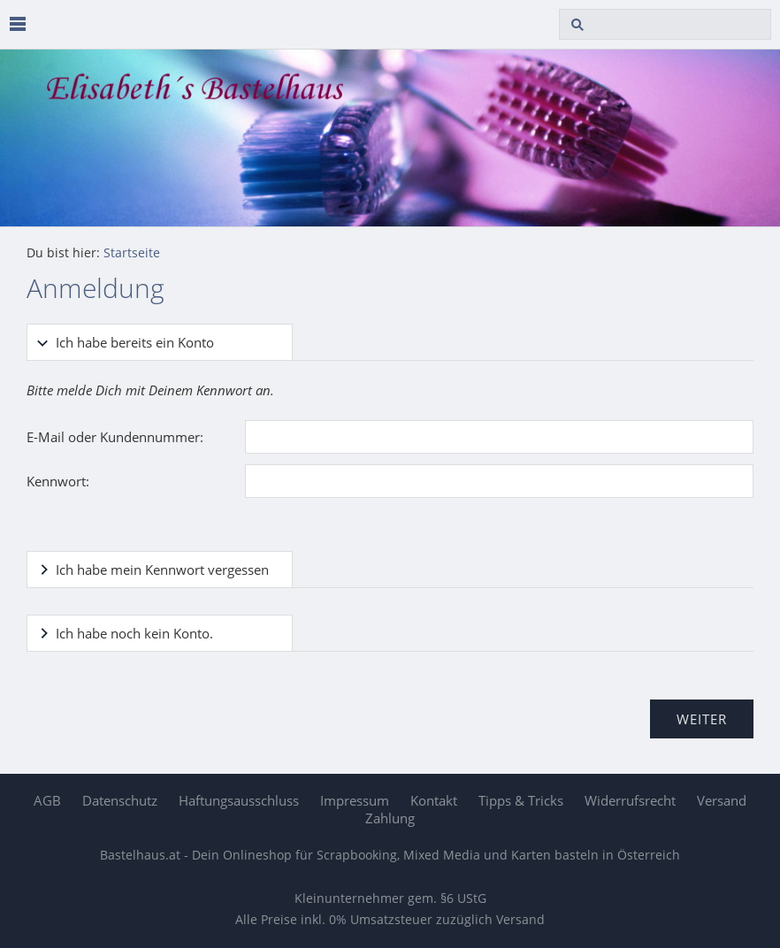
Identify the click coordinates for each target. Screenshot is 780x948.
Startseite (131, 253)
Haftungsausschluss (239, 800)
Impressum (354, 800)
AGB (47, 800)
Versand (721, 800)
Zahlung (390, 818)
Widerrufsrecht (630, 800)
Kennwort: (58, 481)
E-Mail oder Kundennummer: (115, 437)
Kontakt (433, 800)
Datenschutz (119, 800)
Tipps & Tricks (520, 800)
